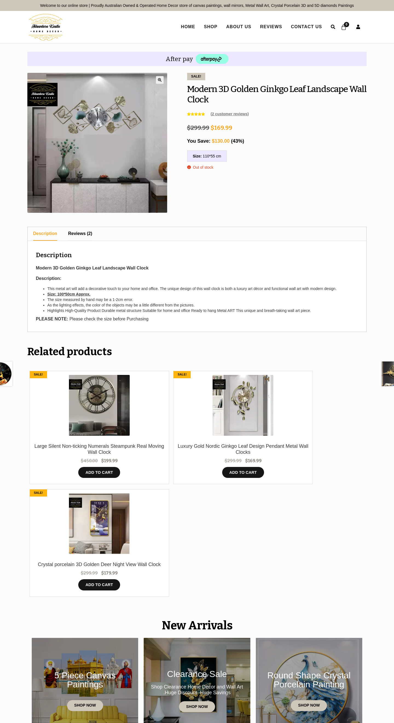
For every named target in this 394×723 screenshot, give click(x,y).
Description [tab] (45, 233)
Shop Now (85, 602)
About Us (236, 26)
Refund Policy (277, 690)
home (185, 26)
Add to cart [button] (70, 479)
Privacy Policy (169, 690)
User (358, 27)
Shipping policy (323, 690)
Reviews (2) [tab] (80, 233)
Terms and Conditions (223, 690)
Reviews (268, 26)
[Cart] (342, 27)
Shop (208, 26)
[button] (160, 80)
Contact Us (304, 26)
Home (57, 690)
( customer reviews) (230, 114)
